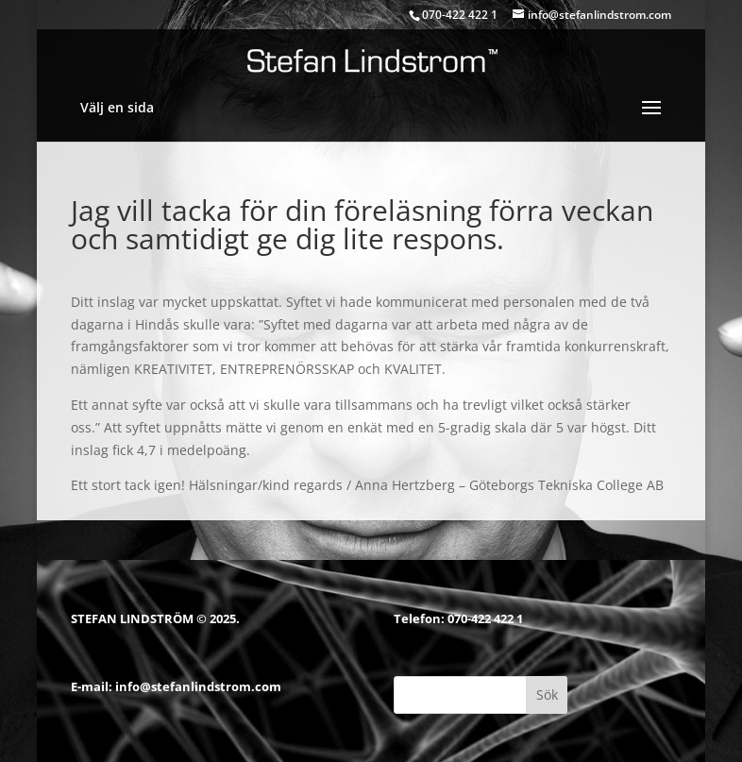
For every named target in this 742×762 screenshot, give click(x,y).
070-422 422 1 (485, 618)
